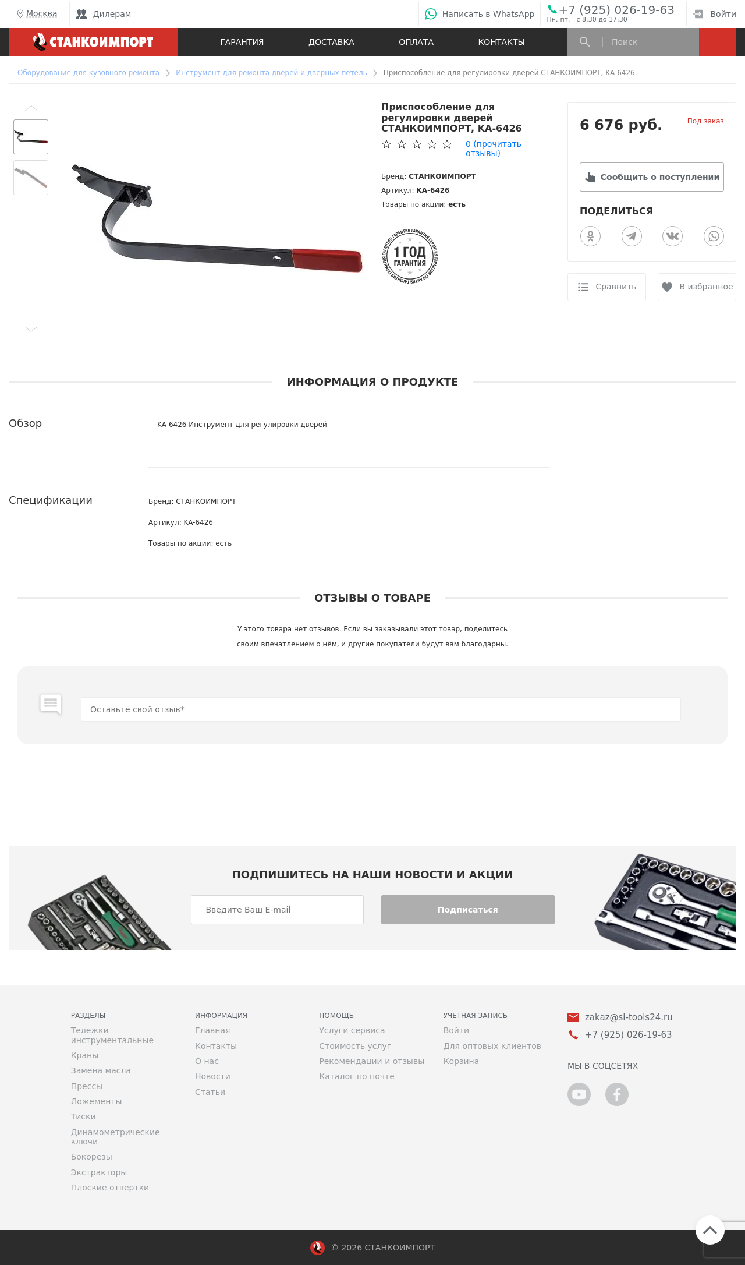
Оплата (416, 42)
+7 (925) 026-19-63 (616, 9)
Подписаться (468, 909)
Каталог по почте (357, 1076)
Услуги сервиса (352, 1030)
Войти (714, 14)
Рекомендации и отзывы (371, 1061)
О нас (207, 1061)
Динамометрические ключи (115, 1137)
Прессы (86, 1086)
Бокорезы (91, 1156)
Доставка (331, 42)
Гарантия (242, 42)
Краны (85, 1055)
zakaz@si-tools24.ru (629, 1018)
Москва (36, 14)
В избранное (706, 286)
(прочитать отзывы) (494, 148)
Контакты (501, 42)
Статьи (210, 1092)
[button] (31, 108)
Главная (212, 1030)
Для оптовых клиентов (492, 1046)
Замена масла (101, 1070)
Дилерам (104, 14)
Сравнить (615, 286)
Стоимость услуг (355, 1046)
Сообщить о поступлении (660, 177)
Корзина (462, 1061)
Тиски (83, 1116)
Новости (212, 1076)
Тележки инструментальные (112, 1035)
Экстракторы (99, 1172)
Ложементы (96, 1101)
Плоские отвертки (110, 1187)
